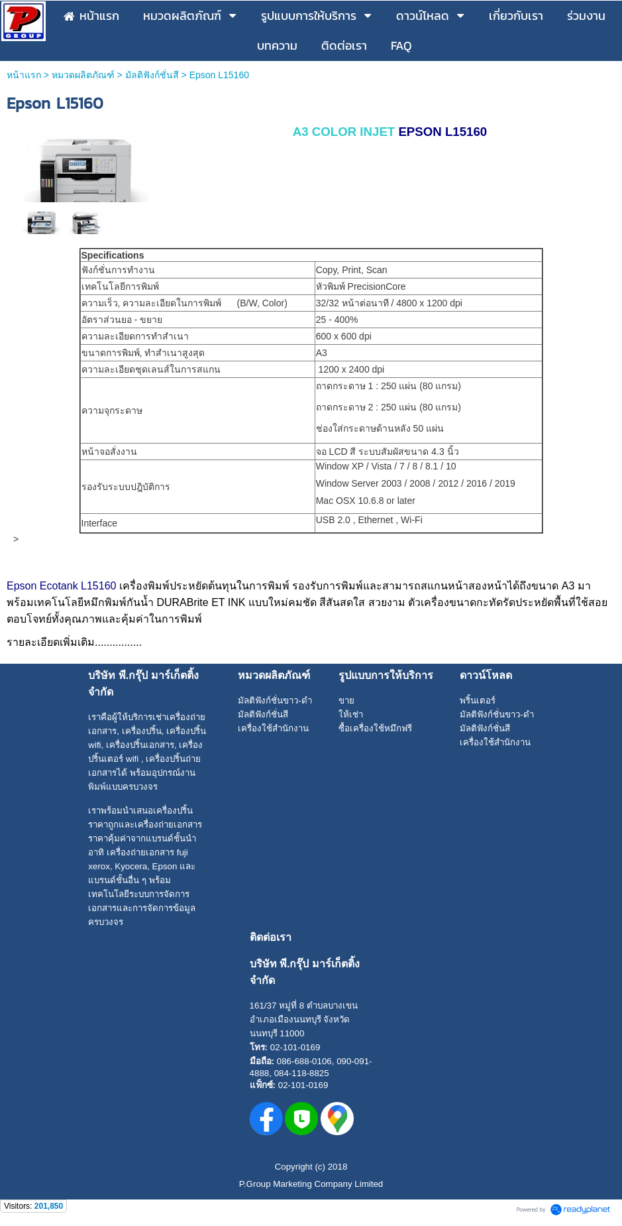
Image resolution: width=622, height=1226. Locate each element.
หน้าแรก (24, 75)
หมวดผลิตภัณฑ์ (83, 75)
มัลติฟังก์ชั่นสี (152, 75)
